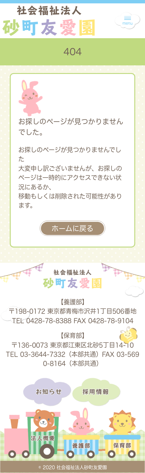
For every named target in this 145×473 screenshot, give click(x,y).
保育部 (121, 438)
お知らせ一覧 (47, 392)
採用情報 (97, 392)
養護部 (81, 438)
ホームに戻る (72, 228)
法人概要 (32, 438)
